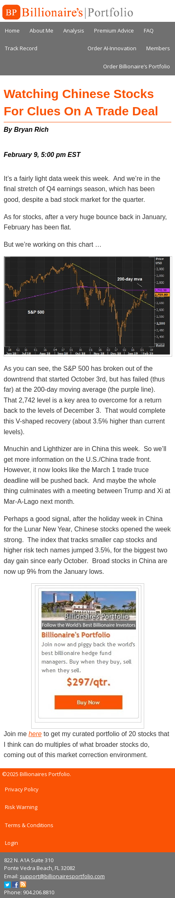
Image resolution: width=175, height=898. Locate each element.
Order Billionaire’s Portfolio (136, 66)
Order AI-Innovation (112, 48)
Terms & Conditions (29, 825)
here (34, 733)
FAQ (149, 30)
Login (11, 843)
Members (158, 48)
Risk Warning (21, 807)
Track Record (21, 48)
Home (12, 30)
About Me (41, 30)
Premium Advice (114, 30)
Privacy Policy (22, 789)
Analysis (73, 30)
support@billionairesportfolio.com (62, 876)
